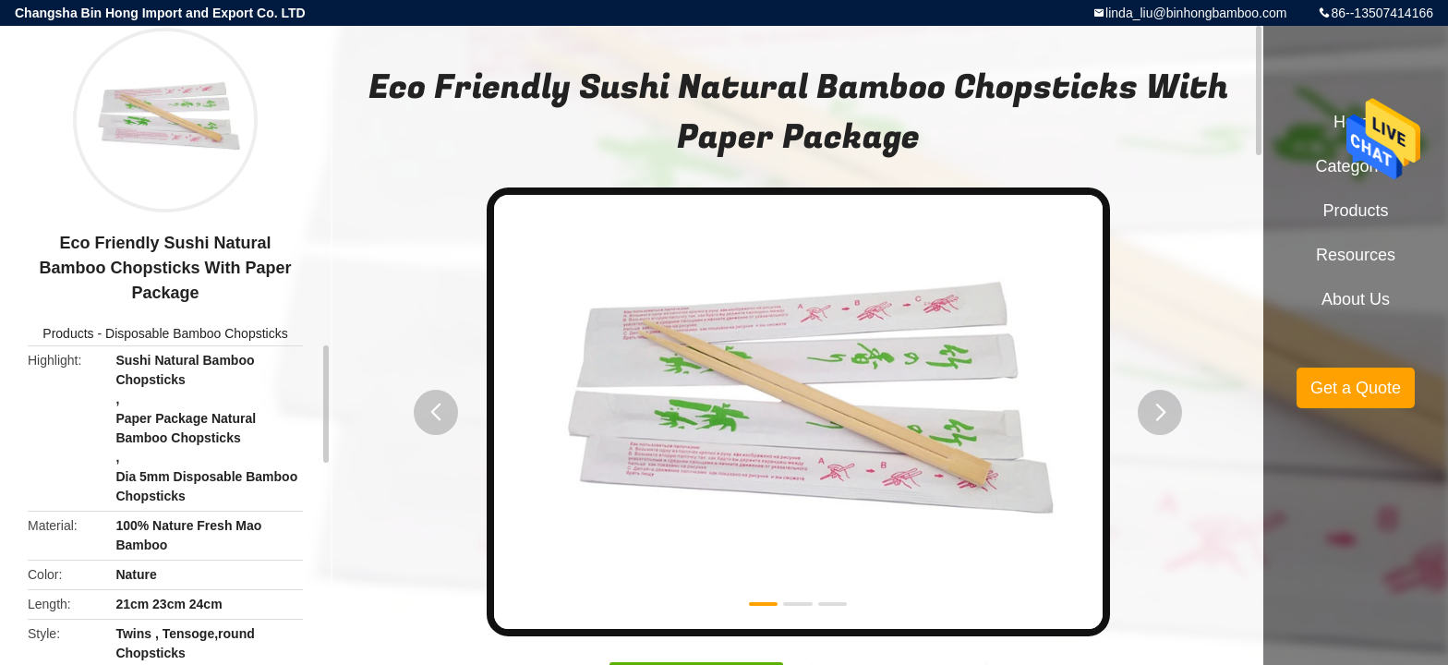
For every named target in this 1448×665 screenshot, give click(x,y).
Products (67, 333)
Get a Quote (1355, 388)
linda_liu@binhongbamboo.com (1195, 13)
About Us (1355, 299)
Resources (1355, 255)
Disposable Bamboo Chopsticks (196, 333)
